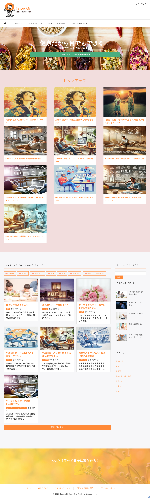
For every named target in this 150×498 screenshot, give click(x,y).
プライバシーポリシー (79, 23)
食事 (63, 273)
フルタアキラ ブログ (35, 23)
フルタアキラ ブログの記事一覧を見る (75, 55)
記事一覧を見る (57, 427)
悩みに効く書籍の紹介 (57, 23)
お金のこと (39, 273)
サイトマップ (141, 4)
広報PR (11, 273)
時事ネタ (76, 273)
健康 (52, 273)
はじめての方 (17, 23)
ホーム (29, 488)
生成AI (24, 273)
